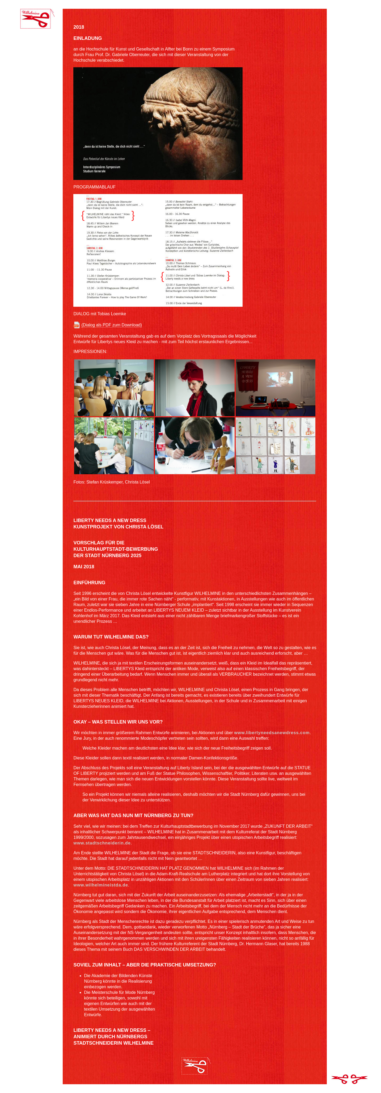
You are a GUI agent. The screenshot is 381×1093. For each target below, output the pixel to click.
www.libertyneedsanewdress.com (272, 732)
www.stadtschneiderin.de (101, 843)
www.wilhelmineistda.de (100, 885)
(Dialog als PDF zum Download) (111, 325)
